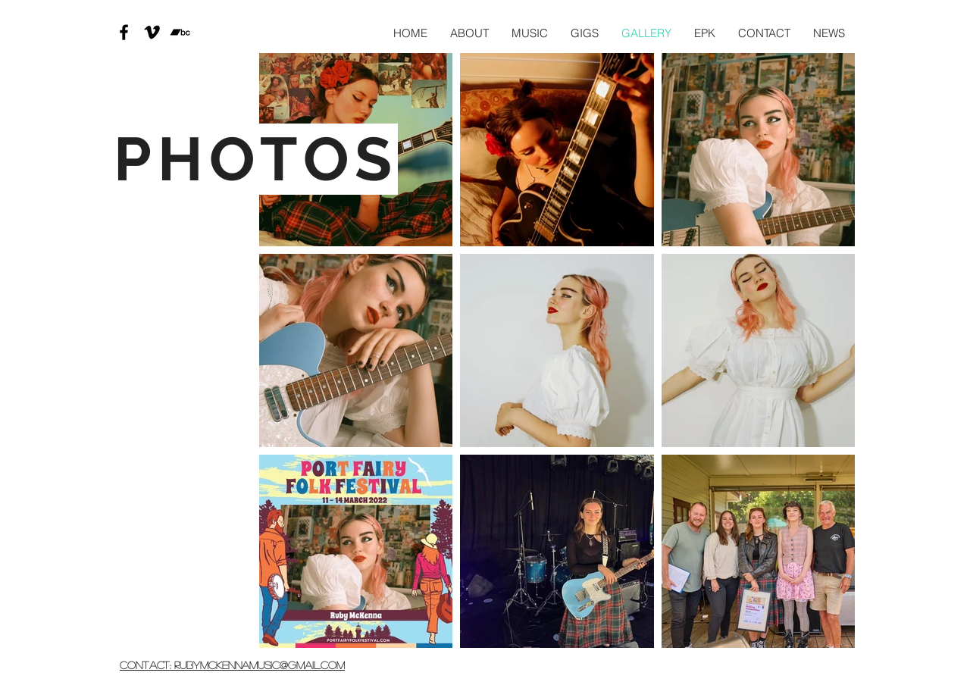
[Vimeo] (152, 32)
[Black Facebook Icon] (124, 32)
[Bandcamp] (180, 32)
